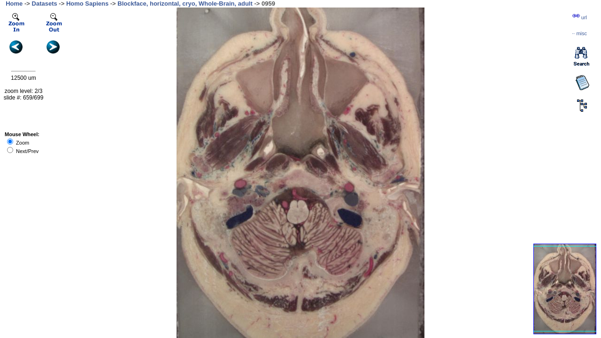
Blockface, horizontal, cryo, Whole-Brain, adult (185, 3)
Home (14, 3)
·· (579, 33)
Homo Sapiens (87, 3)
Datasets (44, 3)
